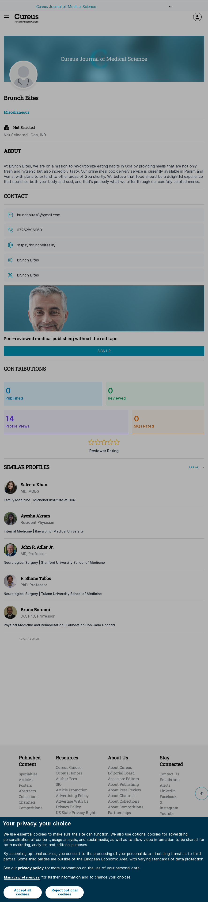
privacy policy (31, 868)
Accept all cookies (22, 892)
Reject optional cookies (65, 892)
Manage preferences (22, 877)
